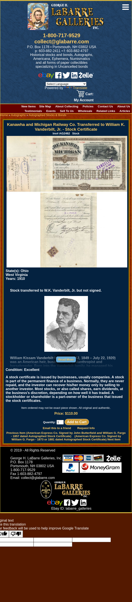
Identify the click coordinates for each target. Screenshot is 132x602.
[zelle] (86, 77)
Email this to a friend (57, 428)
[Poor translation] (16, 534)
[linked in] (74, 77)
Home (4, 115)
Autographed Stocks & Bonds (47, 115)
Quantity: (53, 422)
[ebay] (46, 77)
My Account (84, 100)
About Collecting (66, 106)
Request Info (86, 428)
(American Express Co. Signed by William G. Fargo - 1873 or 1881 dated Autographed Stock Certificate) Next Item (66, 438)
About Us (123, 106)
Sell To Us (67, 111)
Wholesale (85, 111)
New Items (28, 106)
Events (51, 111)
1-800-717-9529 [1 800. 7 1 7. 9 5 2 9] (61, 35)
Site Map (45, 106)
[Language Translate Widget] (66, 84)
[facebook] (58, 77)
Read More (66, 359)
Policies (88, 106)
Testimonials (33, 111)
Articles (125, 111)
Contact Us (105, 106)
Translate (75, 88)
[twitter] (66, 77)
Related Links (105, 111)
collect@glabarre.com (61, 41)
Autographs (18, 115)
